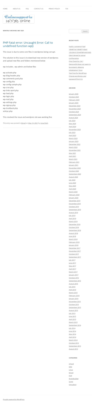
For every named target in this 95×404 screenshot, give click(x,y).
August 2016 (73, 284)
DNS (70, 367)
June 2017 (72, 263)
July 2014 (72, 328)
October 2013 (74, 343)
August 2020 (73, 177)
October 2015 (74, 304)
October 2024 (74, 112)
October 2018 (74, 227)
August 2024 (73, 118)
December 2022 (74, 144)
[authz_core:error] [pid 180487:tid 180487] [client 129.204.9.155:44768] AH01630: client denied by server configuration (80, 52)
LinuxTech (44, 123)
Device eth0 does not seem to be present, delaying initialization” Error (80, 67)
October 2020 (74, 171)
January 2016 (73, 298)
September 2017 (75, 257)
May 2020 (72, 186)
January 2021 (73, 165)
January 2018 (73, 245)
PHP (70, 376)
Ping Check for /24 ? (76, 61)
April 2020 (72, 189)
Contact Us (38, 9)
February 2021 (74, 162)
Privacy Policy (54, 9)
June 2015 (72, 316)
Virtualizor (72, 384)
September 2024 (75, 115)
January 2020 (73, 198)
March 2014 (73, 340)
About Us (16, 9)
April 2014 (72, 337)
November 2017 (75, 251)
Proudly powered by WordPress (13, 399)
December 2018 (74, 224)
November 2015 (75, 301)
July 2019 (72, 215)
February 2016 (74, 296)
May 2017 (72, 266)
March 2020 (73, 192)
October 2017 (74, 254)
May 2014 (72, 334)
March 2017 (73, 272)
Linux (71, 370)
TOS (66, 9)
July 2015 (72, 313)
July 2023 (72, 132)
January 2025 (73, 103)
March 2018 (73, 239)
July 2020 (72, 180)
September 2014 (75, 325)
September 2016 (75, 281)
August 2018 (73, 233)
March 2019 (73, 221)
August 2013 (73, 349)
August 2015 (73, 310)
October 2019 (74, 207)
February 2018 (74, 242)
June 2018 (72, 236)
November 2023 (75, 129)
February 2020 (74, 195)
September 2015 (75, 307)
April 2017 (72, 269)
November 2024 (75, 109)
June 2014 (72, 331)
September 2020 (75, 174)
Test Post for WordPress (78, 73)
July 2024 (72, 121)
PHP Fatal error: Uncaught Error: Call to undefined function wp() (28, 44)
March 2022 (73, 147)
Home (5, 9)
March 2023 (73, 138)
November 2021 (75, 150)
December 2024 (74, 106)
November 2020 (75, 168)
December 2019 (74, 201)
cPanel (71, 364)
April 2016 (72, 290)
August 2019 (73, 212)
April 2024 (72, 126)
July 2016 (72, 287)
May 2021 (72, 153)
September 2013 (75, 346)
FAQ (27, 9)
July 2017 (72, 260)
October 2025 (74, 97)
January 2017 (73, 275)
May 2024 (72, 123)
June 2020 (72, 183)
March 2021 (73, 159)
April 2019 (72, 218)
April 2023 (72, 135)
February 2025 (74, 100)
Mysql (23, 123)
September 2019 (75, 209)
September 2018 (75, 230)
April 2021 (72, 156)
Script (71, 382)
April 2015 (72, 319)
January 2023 (73, 141)
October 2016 (74, 278)
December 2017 (74, 248)
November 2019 (75, 204)
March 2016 (73, 293)
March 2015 (73, 322)
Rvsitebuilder (74, 379)
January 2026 (73, 94)
